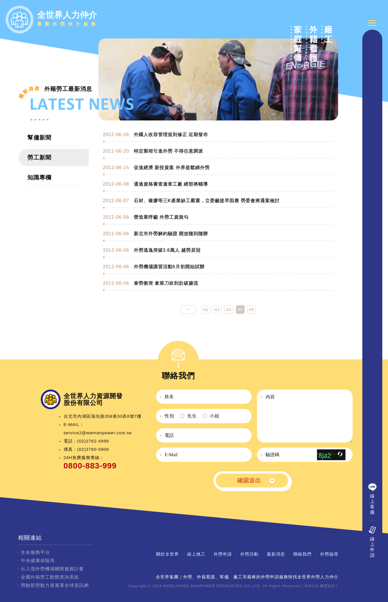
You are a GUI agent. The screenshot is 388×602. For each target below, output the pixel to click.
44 (240, 309)
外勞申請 (223, 554)
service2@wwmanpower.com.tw (98, 432)
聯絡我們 (302, 554)
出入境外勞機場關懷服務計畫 (52, 568)
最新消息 (276, 554)
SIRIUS (311, 586)
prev (188, 309)
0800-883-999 (90, 466)
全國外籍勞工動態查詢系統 (50, 577)
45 (251, 309)
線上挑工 (196, 554)
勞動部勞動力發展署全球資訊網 (55, 585)
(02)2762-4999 (93, 441)
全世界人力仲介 (68, 19)
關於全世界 (167, 554)
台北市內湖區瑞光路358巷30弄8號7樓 (103, 416)
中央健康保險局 (38, 560)
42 (217, 309)
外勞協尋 (329, 554)
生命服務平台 (35, 552)
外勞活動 (249, 554)
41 (206, 309)
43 (228, 309)
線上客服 (372, 510)
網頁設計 (328, 586)
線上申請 (372, 553)
